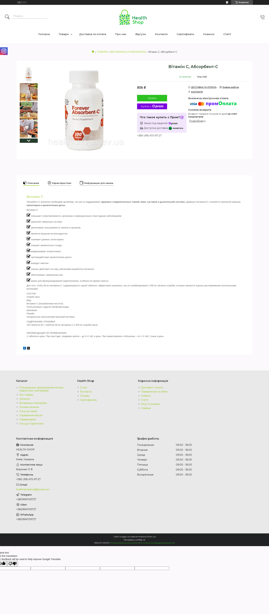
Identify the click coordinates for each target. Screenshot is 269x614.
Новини (208, 34)
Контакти (161, 34)
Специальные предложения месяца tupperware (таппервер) (41, 389)
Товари (64, 34)
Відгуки (140, 34)
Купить (152, 98)
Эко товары (26, 394)
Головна (44, 34)
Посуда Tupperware (31, 423)
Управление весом (31, 415)
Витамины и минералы (33, 403)
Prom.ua (151, 536)
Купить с (152, 106)
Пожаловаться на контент (124, 542)
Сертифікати (185, 34)
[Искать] (7, 17)
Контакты (86, 391)
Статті (227, 34)
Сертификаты (88, 399)
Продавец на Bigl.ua (134, 539)
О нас (83, 387)
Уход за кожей (28, 411)
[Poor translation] (12, 564)
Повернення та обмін (154, 391)
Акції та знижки (150, 404)
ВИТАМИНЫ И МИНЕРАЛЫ (128, 51)
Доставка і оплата (152, 387)
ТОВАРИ (102, 51)
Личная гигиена (29, 407)
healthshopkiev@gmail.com (33, 489)
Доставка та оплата (92, 34)
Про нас (120, 34)
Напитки (24, 398)
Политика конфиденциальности (157, 542)
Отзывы (84, 395)
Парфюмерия (27, 419)
